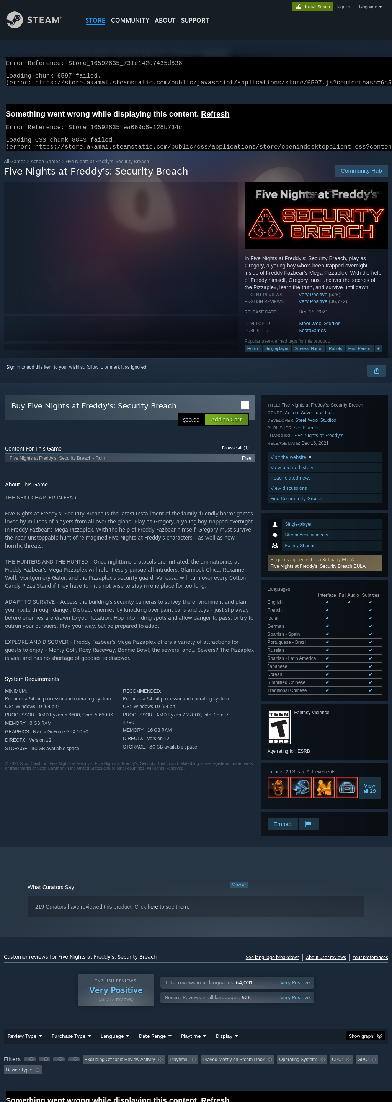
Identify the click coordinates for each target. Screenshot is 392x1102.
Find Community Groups (297, 757)
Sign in (13, 376)
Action (291, 671)
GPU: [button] (363, 1020)
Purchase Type (68, 996)
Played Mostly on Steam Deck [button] (234, 1020)
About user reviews (326, 917)
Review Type (22, 996)
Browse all (235, 457)
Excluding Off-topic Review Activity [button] (120, 1020)
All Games (15, 170)
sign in (343, 7)
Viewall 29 (369, 630)
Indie (330, 671)
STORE (95, 20)
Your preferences (370, 917)
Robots (335, 357)
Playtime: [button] (179, 1020)
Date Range (152, 996)
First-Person (359, 357)
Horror (253, 357)
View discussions (289, 747)
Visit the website (291, 716)
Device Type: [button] (19, 1030)
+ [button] (378, 357)
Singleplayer (277, 357)
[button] (325, 454)
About (165, 20)
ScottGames (312, 339)
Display (224, 996)
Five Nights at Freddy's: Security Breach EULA (318, 457)
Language (112, 996)
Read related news (291, 737)
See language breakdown (272, 917)
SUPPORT (195, 20)
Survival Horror (308, 357)
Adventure (312, 671)
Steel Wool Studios (320, 332)
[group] (196, 1025)
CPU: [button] (337, 1020)
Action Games (45, 170)
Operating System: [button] (298, 1020)
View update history (292, 726)
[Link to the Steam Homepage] (40, 26)
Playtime (191, 996)
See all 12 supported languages (300, 534)
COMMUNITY (130, 20)
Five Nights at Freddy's (318, 694)
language (368, 7)
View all (239, 845)
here (152, 867)
